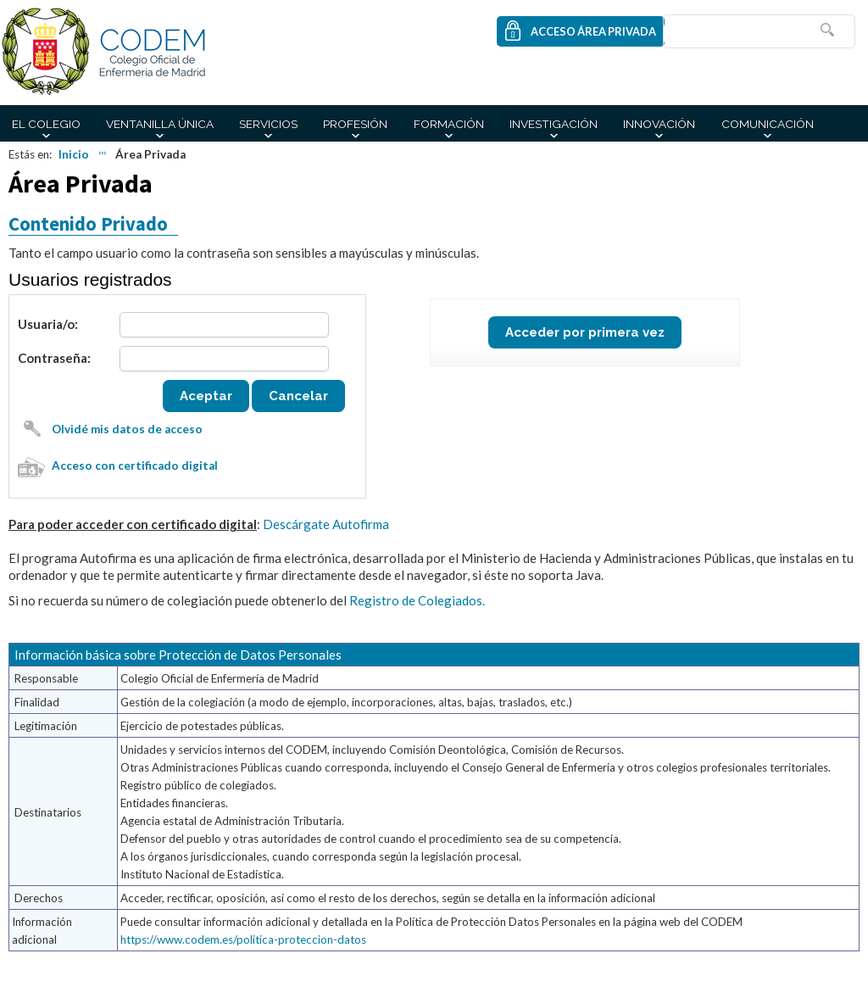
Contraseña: (54, 357)
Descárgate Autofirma (326, 524)
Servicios (268, 124)
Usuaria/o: (48, 324)
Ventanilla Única (160, 124)
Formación (449, 124)
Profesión (355, 124)
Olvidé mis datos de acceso (127, 429)
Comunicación (767, 124)
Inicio (73, 154)
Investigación (553, 124)
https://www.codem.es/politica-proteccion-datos (243, 939)
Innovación (659, 124)
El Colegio (46, 124)
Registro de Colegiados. (417, 600)
